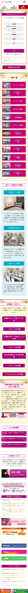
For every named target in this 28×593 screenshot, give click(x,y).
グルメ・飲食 (6, 58)
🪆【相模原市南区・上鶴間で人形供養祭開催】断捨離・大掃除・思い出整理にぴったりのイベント (14, 506)
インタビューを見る (14, 329)
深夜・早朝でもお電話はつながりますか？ (14, 433)
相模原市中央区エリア (9, 61)
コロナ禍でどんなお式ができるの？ (14, 445)
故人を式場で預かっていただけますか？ (14, 439)
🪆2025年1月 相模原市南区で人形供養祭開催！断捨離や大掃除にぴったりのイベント (13, 512)
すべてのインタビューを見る (14, 374)
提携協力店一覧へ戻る (14, 67)
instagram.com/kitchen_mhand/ (14, 46)
